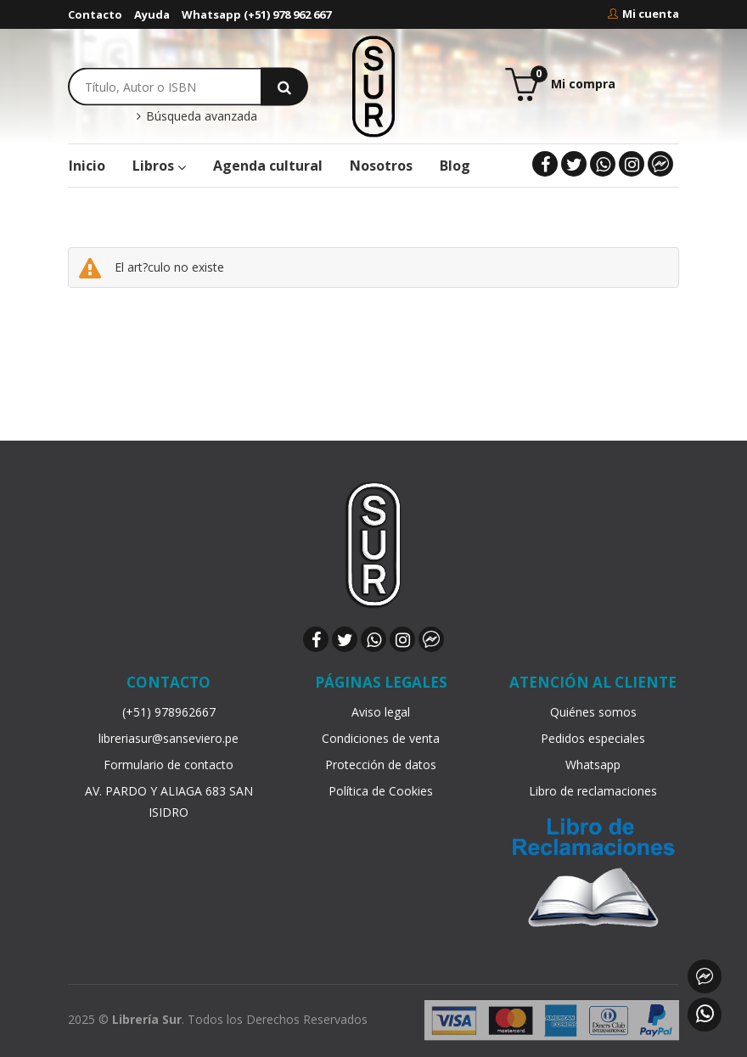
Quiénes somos (593, 712)
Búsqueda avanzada (196, 116)
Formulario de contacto (168, 764)
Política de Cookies (381, 791)
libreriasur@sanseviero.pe (168, 738)
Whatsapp (593, 764)
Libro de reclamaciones (593, 791)
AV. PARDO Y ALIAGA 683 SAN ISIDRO (169, 801)
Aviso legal (380, 712)
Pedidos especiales (593, 738)
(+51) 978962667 (169, 712)
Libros (159, 165)
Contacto (95, 14)
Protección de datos (380, 764)
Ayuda (152, 14)
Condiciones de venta (381, 738)
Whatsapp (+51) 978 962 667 (256, 14)
